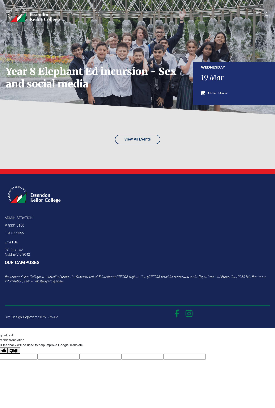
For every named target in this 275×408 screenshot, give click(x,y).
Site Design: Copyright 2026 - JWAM (31, 317)
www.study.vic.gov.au (46, 281)
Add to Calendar (214, 93)
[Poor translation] (14, 350)
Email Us (11, 242)
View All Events (137, 139)
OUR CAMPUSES (22, 262)
